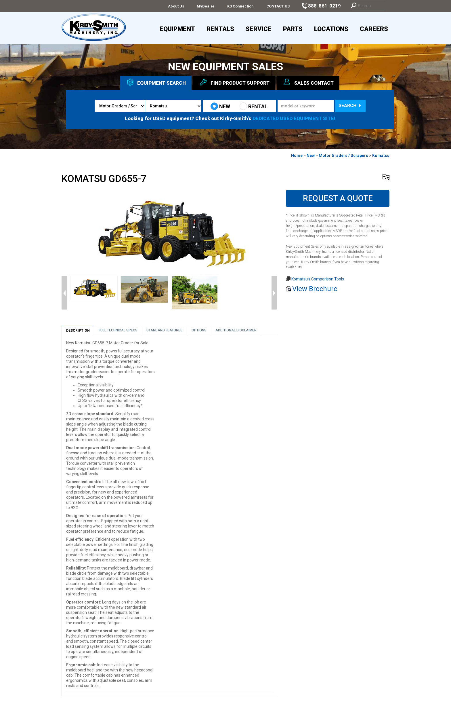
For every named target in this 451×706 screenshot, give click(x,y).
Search (350, 105)
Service (259, 29)
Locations (331, 29)
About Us (176, 6)
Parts (293, 29)
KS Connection (240, 6)
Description (78, 331)
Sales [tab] (308, 82)
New (311, 155)
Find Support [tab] (234, 82)
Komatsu (380, 155)
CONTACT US (278, 6)
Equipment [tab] (156, 82)
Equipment (177, 29)
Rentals (220, 29)
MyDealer (206, 6)
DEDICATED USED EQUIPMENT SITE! (294, 118)
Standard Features (164, 330)
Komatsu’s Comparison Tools (317, 279)
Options (199, 330)
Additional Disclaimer (236, 330)
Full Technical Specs (118, 330)
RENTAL (253, 106)
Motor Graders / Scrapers (343, 155)
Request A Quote (338, 198)
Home (297, 155)
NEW (220, 106)
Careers (374, 29)
